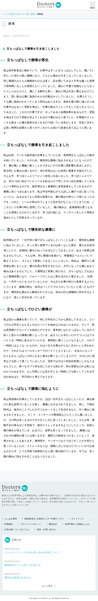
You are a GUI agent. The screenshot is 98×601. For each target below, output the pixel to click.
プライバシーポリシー (30, 524)
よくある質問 (10, 519)
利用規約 (8, 524)
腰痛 (33, 14)
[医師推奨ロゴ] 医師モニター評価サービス (44, 519)
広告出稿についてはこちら (16, 529)
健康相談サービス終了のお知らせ (22, 565)
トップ (4, 14)
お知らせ (13, 540)
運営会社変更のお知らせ (17, 577)
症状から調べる (16, 14)
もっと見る (47, 586)
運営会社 (53, 524)
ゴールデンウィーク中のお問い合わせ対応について (32, 552)
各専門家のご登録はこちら (77, 524)
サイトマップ (77, 519)
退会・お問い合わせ (46, 529)
